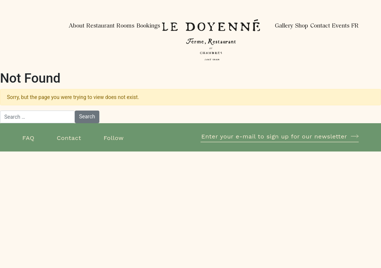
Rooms (125, 26)
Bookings (148, 26)
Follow (113, 137)
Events (340, 26)
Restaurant (100, 26)
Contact (320, 26)
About (76, 26)
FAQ (28, 137)
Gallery (284, 26)
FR (355, 26)
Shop (301, 26)
